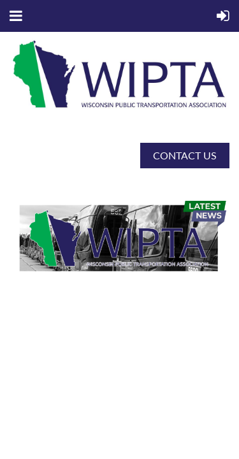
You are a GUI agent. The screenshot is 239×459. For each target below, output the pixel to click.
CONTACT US (185, 155)
